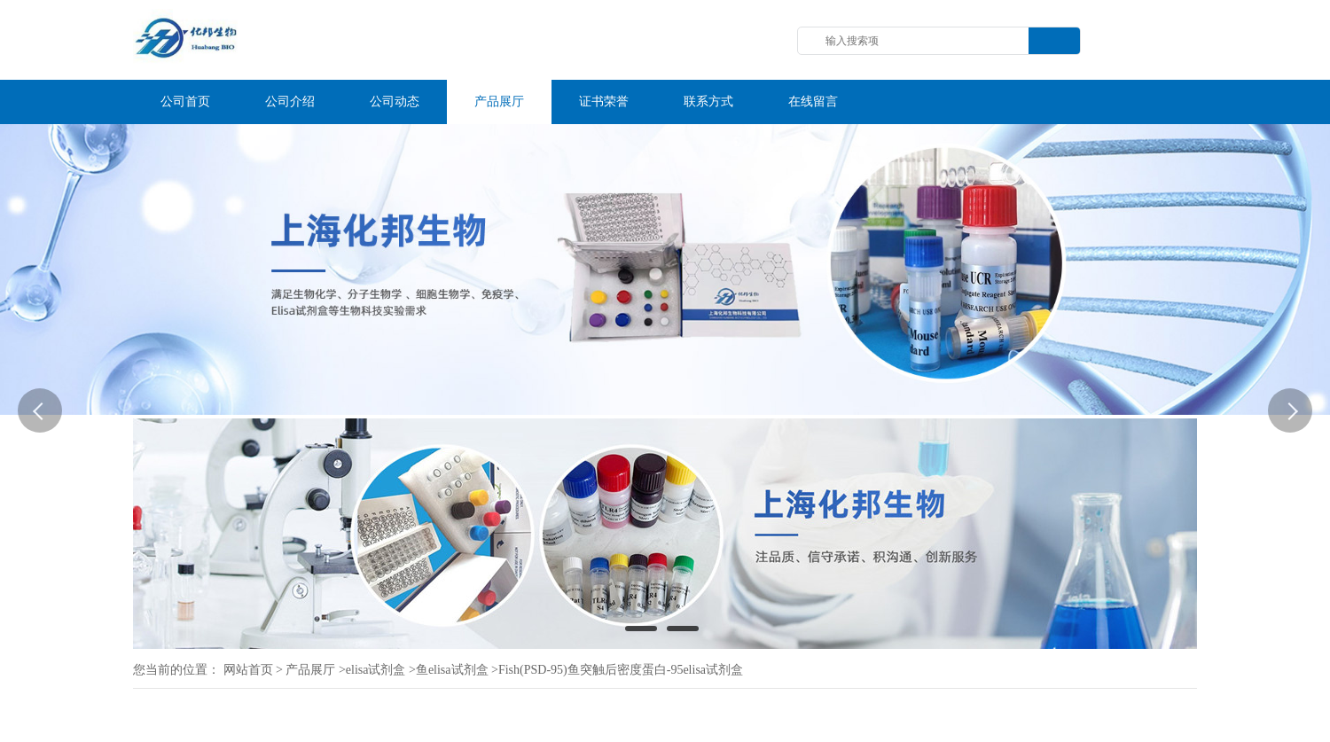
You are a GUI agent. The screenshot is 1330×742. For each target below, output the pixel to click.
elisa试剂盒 (376, 669)
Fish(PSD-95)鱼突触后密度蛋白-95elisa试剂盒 (620, 669)
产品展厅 (310, 669)
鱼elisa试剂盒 (452, 669)
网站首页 (248, 669)
